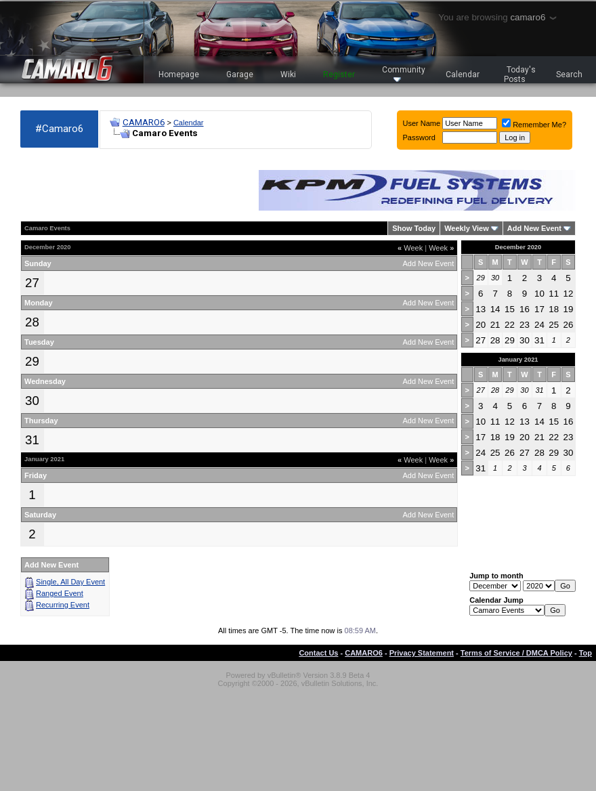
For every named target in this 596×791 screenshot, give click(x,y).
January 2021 (518, 359)
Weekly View (466, 228)
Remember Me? (534, 125)
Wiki (288, 74)
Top (585, 653)
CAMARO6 (144, 122)
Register (339, 74)
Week (410, 248)
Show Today (413, 228)
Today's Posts (520, 74)
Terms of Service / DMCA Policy (516, 653)
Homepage (178, 74)
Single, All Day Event (70, 582)
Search (569, 74)
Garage (239, 74)
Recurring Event (62, 605)
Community (403, 73)
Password (419, 137)
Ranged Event (59, 593)
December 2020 (518, 247)
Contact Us (318, 653)
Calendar (463, 74)
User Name (422, 123)
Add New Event (534, 228)
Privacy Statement (421, 653)
